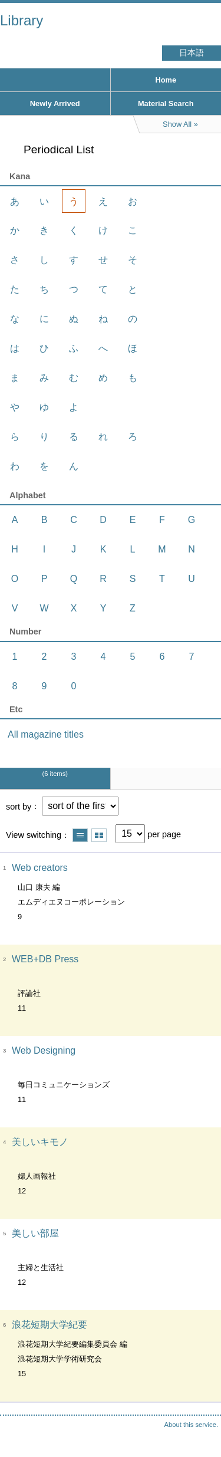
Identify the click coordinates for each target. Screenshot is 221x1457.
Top (200, 1424)
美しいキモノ (40, 1142)
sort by (18, 806)
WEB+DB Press (45, 959)
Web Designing (43, 1050)
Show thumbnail (99, 835)
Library (21, 20)
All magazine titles (46, 734)
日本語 (191, 52)
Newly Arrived (55, 103)
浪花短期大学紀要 (49, 1325)
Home (165, 79)
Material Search (166, 103)
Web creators (40, 868)
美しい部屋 (35, 1233)
